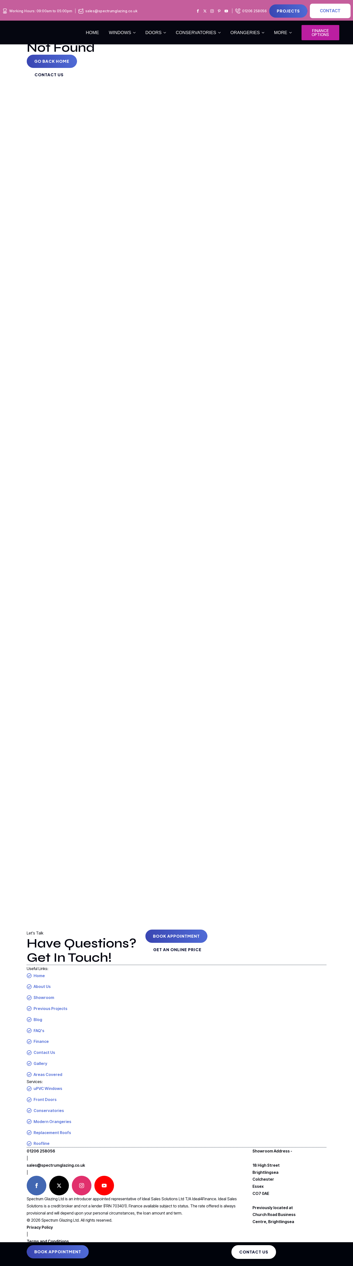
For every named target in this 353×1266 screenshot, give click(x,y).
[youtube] (104, 1185)
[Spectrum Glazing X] (205, 11)
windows (120, 32)
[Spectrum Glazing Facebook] (198, 11)
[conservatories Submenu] (221, 33)
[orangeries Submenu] (264, 33)
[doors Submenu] (166, 33)
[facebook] (36, 1185)
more (280, 32)
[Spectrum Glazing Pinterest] (219, 11)
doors (153, 32)
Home (92, 32)
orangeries (245, 32)
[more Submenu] (292, 33)
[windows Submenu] (135, 33)
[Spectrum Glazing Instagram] (212, 11)
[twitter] (59, 1185)
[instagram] (81, 1185)
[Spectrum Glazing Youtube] (226, 11)
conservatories (196, 32)
